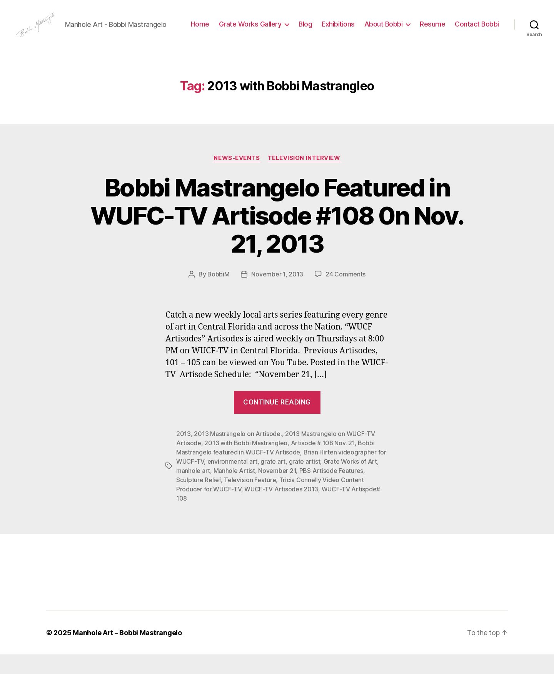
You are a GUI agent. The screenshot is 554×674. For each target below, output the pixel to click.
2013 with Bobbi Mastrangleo (245, 462)
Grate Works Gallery (303, 28)
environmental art (232, 481)
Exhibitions (392, 28)
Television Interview (304, 177)
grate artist (304, 481)
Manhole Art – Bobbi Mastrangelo (127, 652)
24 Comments (345, 294)
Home (253, 28)
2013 (183, 453)
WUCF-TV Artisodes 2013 (281, 509)
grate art (272, 481)
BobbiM (218, 294)
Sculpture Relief (198, 499)
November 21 (277, 490)
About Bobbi (437, 28)
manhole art (193, 490)
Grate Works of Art (350, 481)
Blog (359, 28)
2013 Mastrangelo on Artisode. (238, 453)
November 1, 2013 (277, 294)
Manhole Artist (234, 490)
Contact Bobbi (477, 40)
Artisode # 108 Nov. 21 (323, 462)
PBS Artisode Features (331, 490)
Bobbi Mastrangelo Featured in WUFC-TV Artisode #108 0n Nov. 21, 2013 (277, 235)
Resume (486, 28)
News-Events (237, 177)
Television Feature (250, 499)
